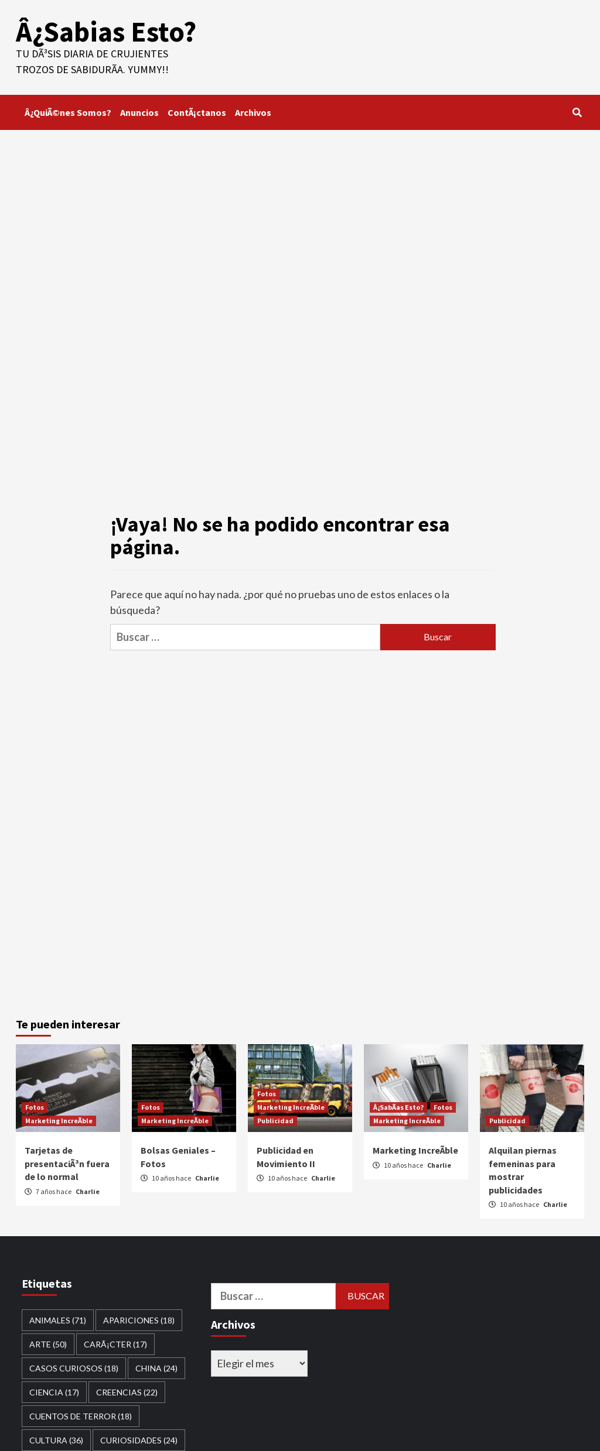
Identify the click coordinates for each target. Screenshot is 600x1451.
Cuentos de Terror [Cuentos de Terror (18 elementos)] (80, 1416)
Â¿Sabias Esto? (106, 31)
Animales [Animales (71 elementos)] (57, 1320)
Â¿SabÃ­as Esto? (398, 1107)
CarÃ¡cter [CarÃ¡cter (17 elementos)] (115, 1344)
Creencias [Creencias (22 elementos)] (127, 1392)
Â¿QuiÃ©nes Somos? (68, 112)
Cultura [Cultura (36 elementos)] (56, 1440)
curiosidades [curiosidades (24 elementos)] (139, 1440)
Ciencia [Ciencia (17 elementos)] (54, 1392)
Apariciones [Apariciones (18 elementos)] (139, 1320)
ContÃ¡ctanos (197, 112)
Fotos (34, 1107)
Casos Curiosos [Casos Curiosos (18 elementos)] (73, 1368)
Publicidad (275, 1120)
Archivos (253, 112)
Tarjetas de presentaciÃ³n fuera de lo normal (67, 1163)
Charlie (88, 1191)
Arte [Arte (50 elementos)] (48, 1344)
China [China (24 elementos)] (156, 1368)
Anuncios (139, 112)
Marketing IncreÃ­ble (59, 1120)
